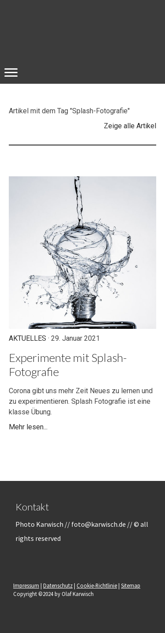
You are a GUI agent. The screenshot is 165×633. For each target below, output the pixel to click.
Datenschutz (58, 585)
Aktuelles (27, 338)
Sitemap (130, 585)
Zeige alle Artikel (130, 126)
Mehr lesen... (28, 427)
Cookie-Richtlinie (97, 585)
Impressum (26, 585)
